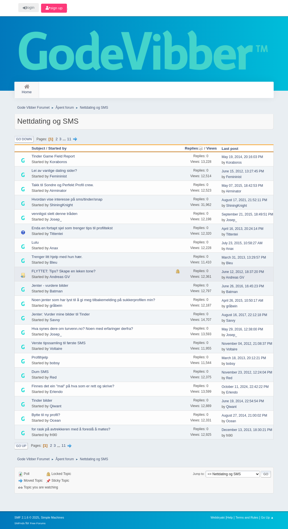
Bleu (53, 262)
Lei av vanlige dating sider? (54, 170)
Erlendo (56, 392)
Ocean (55, 420)
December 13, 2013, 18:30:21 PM (247, 430)
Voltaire (56, 348)
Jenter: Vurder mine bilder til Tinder (61, 314)
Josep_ (56, 219)
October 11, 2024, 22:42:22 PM (245, 387)
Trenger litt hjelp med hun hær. (57, 257)
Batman (56, 291)
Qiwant (55, 406)
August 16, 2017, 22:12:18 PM (244, 315)
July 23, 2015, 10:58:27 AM (242, 243)
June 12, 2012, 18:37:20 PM (243, 272)
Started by (57, 148)
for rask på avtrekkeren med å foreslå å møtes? (71, 429)
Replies (194, 148)
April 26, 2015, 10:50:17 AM (242, 301)
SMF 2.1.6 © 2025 (26, 517)
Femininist (58, 176)
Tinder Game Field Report (53, 156)
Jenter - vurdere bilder (50, 285)
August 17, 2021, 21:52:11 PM (244, 200)
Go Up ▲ (267, 517)
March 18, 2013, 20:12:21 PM (244, 358)
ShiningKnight (61, 205)
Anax (54, 248)
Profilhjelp (40, 357)
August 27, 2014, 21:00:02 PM (244, 415)
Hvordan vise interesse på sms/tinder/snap (67, 199)
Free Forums (38, 523)
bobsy (55, 363)
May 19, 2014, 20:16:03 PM (242, 157)
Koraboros (58, 162)
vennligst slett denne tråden (54, 214)
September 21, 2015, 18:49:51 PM (247, 214)
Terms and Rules (246, 517)
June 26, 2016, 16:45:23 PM (243, 286)
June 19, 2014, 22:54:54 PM (243, 401)
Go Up (21, 446)
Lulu (35, 242)
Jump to (198, 473)
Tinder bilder (42, 400)
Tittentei (56, 234)
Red (53, 377)
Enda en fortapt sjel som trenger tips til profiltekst (72, 228)
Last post (230, 148)
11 (69, 139)
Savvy (55, 320)
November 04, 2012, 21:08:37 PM (247, 344)
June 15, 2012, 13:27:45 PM (243, 171)
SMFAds (19, 523)
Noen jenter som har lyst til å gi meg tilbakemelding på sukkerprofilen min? (93, 300)
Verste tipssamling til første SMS (59, 343)
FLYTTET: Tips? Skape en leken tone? (63, 271)
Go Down (24, 139)
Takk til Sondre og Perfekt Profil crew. (63, 185)
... (65, 139)
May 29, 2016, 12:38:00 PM (242, 329)
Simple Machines (52, 517)
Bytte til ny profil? (46, 415)
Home (27, 89)
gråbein (56, 305)
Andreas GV (60, 277)
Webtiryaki (218, 517)
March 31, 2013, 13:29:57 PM (244, 257)
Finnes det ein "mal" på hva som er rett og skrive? (73, 386)
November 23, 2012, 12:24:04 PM (247, 372)
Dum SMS (40, 372)
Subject (38, 148)
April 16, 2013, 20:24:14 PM (243, 229)
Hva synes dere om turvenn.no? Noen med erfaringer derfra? (82, 328)
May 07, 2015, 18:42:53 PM (242, 186)
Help (229, 517)
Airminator (58, 190)
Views (211, 148)
